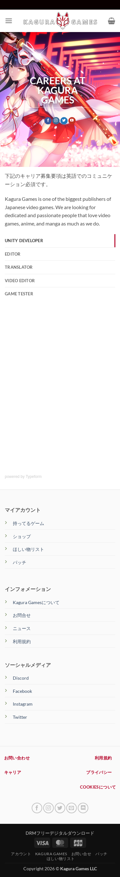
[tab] (60, 240)
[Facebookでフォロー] (48, 121)
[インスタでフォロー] (56, 121)
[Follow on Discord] (83, 808)
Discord (21, 678)
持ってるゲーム (28, 523)
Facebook (22, 691)
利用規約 (22, 641)
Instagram (23, 704)
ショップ (22, 536)
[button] (8, 21)
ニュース (22, 628)
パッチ (19, 562)
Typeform (34, 476)
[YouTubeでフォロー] (72, 121)
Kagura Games (51, 853)
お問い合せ (81, 853)
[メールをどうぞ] (71, 808)
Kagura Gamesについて (36, 602)
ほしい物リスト (28, 549)
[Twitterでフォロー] (64, 121)
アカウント (21, 853)
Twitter (20, 717)
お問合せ (22, 615)
